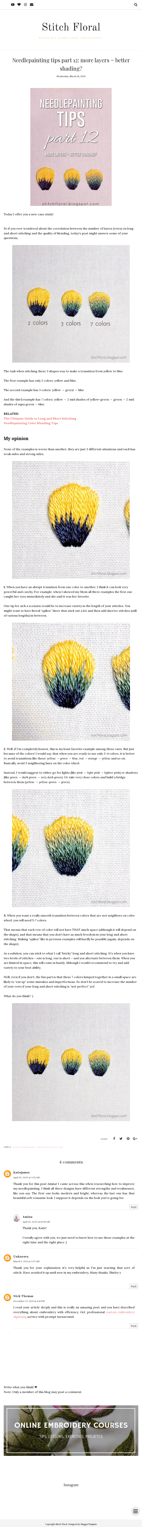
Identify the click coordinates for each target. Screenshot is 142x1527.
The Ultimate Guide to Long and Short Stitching (40, 418)
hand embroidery (24, 1147)
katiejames (21, 1172)
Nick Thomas (23, 1296)
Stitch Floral (71, 27)
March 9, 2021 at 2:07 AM (26, 1261)
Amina (27, 1217)
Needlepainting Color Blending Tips (31, 423)
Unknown (20, 1256)
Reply (134, 1207)
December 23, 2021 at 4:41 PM (29, 1301)
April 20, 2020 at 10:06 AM (36, 1221)
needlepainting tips (50, 1147)
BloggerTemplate (89, 1524)
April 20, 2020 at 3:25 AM (26, 1177)
